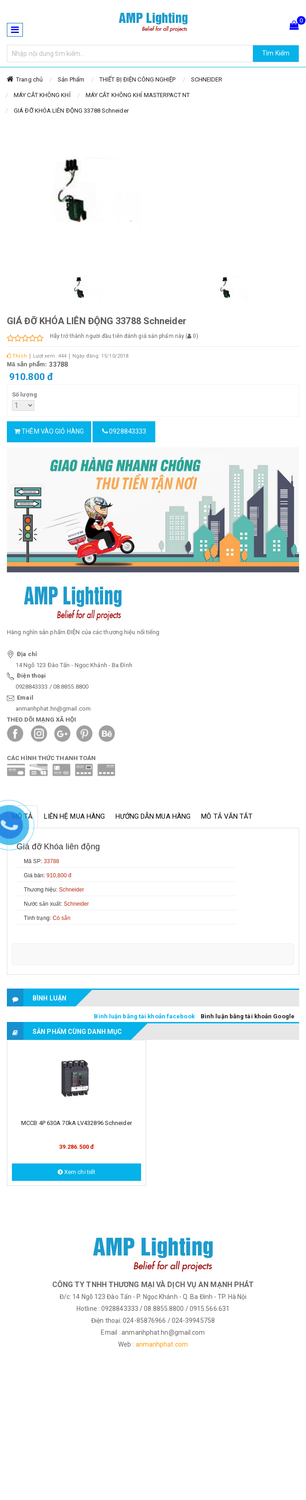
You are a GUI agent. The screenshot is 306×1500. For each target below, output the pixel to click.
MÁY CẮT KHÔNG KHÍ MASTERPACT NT (138, 95)
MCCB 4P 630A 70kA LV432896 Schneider (76, 1123)
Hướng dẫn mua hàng (153, 816)
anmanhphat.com (162, 1344)
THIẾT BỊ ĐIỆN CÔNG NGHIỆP (137, 79)
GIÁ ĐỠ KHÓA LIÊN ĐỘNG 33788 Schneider (71, 110)
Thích (17, 356)
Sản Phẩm (71, 79)
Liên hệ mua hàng (74, 816)
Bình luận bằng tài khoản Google (248, 1016)
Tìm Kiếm (276, 53)
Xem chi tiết (76, 1171)
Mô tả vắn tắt (226, 816)
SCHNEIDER (207, 79)
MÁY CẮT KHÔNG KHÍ (42, 95)
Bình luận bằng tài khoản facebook (144, 1016)
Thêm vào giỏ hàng (49, 431)
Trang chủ (29, 79)
